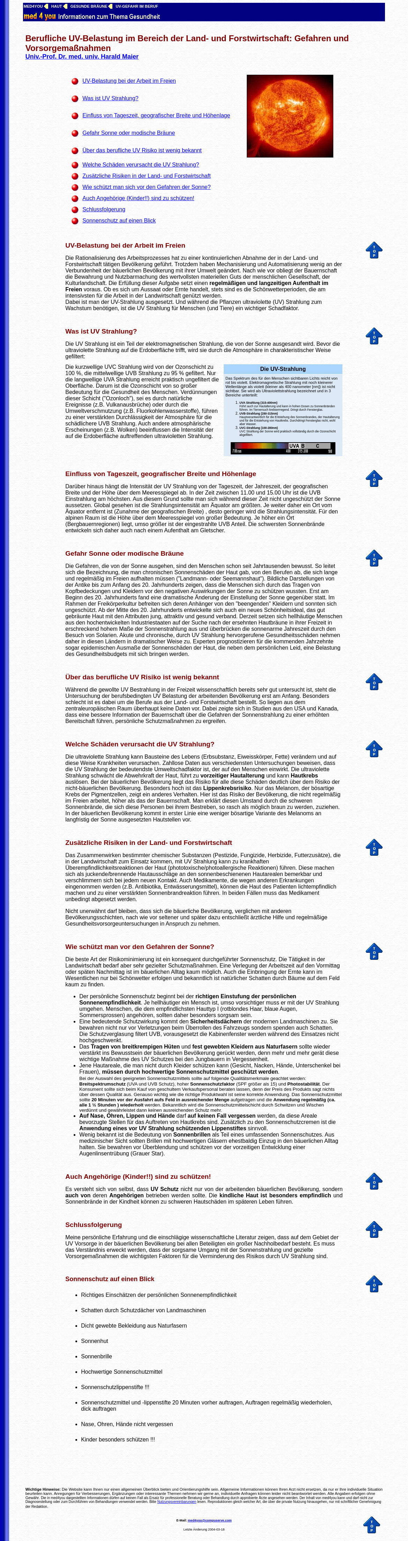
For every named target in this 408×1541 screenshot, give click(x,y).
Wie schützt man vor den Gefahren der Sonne (137, 946)
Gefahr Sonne (87, 553)
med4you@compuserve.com (210, 1520)
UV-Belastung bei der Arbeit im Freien (125, 245)
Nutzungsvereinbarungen (176, 1502)
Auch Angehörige (93, 1176)
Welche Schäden (91, 744)
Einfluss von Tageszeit (101, 473)
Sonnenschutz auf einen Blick (109, 1279)
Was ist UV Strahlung (99, 331)
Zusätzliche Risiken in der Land (115, 842)
